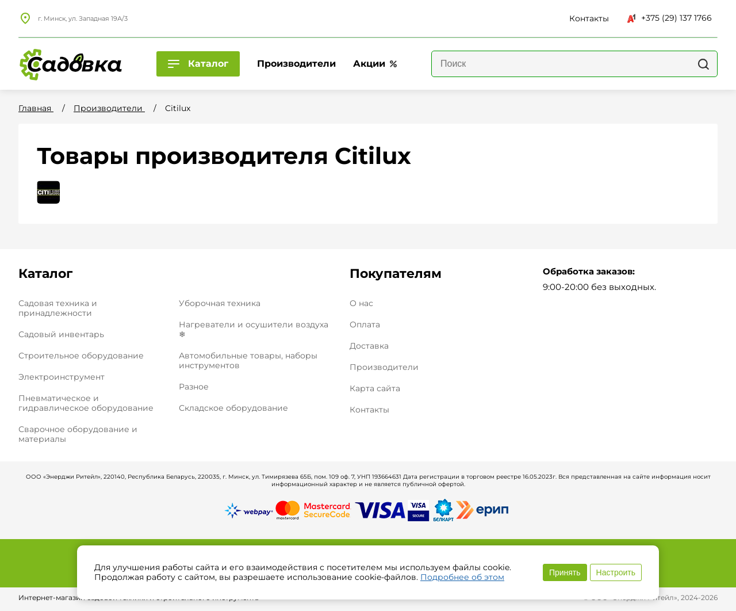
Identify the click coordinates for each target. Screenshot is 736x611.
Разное (194, 386)
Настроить (615, 572)
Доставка (369, 346)
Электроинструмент (61, 377)
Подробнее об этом (462, 577)
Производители (384, 367)
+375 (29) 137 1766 (669, 18)
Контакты (369, 410)
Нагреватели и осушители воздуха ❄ (253, 329)
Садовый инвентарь (61, 334)
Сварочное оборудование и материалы (77, 434)
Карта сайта (375, 389)
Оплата (365, 325)
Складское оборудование (233, 408)
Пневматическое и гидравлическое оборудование (86, 403)
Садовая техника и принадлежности (57, 308)
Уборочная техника (219, 303)
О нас (361, 303)
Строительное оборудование (81, 355)
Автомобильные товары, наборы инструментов (248, 360)
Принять (565, 572)
